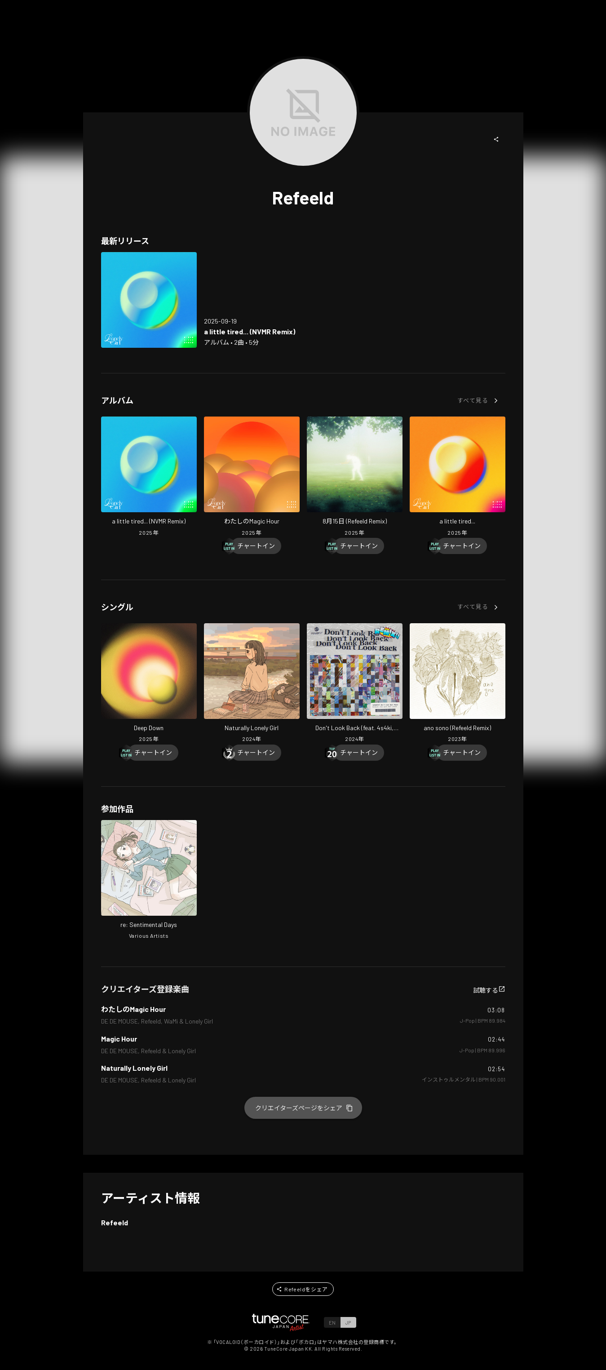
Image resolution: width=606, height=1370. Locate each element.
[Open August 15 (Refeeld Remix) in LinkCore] (355, 477)
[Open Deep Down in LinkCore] (149, 684)
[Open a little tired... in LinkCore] (457, 477)
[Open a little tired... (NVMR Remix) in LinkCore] (149, 300)
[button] (496, 139)
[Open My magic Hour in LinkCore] (252, 477)
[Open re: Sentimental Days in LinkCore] (149, 880)
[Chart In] (256, 546)
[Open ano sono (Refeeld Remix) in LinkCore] (457, 684)
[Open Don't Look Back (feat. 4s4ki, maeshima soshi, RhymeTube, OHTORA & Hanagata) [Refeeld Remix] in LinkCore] (355, 684)
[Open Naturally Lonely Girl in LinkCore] (252, 684)
